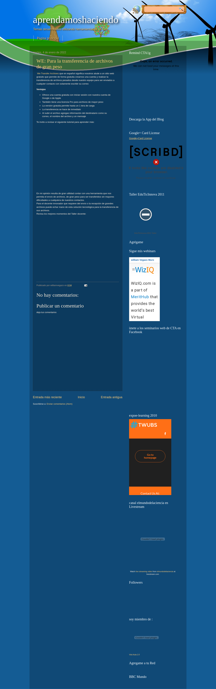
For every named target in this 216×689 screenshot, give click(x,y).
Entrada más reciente (47, 397)
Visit (134, 655)
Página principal (48, 38)
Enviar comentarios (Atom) (59, 404)
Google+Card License (140, 138)
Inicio (81, 397)
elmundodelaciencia (165, 571)
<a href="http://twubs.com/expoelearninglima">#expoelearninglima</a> (150, 457)
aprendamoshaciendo (75, 19)
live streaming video (144, 571)
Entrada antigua (111, 397)
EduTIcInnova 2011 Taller (145, 233)
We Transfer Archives (47, 73)
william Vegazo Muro (142, 260)
